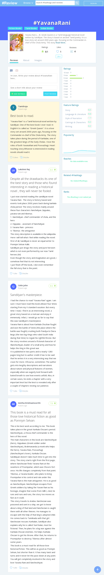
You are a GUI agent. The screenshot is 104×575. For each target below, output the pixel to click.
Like (59, 56)
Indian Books (47, 28)
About (26, 60)
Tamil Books (31, 28)
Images (38, 60)
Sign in (93, 3)
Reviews (14, 60)
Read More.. (61, 42)
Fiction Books (15, 28)
